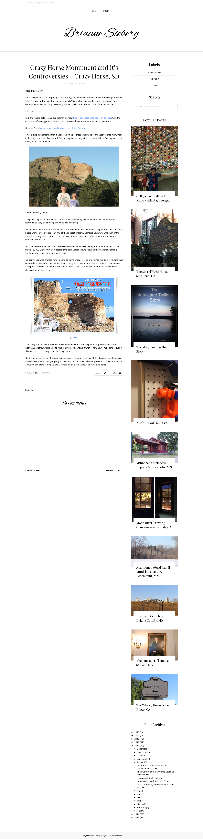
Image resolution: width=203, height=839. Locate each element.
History (154, 79)
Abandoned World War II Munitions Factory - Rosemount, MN (153, 571)
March (140, 804)
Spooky (154, 85)
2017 (136, 745)
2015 (136, 817)
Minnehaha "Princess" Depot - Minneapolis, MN (154, 465)
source (74, 337)
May (139, 797)
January (140, 810)
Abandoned (154, 72)
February (141, 807)
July (138, 790)
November (142, 752)
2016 (136, 814)
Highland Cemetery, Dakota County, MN (150, 618)
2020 (136, 735)
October (141, 755)
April (139, 800)
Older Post (113, 470)
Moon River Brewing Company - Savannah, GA (153, 525)
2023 (136, 732)
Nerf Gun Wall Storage (151, 422)
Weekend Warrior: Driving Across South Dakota (62, 128)
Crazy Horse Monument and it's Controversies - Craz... (152, 767)
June (139, 794)
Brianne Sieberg (102, 33)
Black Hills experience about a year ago (92, 117)
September (142, 758)
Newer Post (34, 470)
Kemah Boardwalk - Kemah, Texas (153, 781)
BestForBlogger (117, 836)
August (140, 762)
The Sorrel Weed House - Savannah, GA (153, 273)
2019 (136, 738)
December (142, 748)
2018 (136, 742)
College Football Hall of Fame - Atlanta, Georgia (153, 198)
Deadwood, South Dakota (149, 777)
